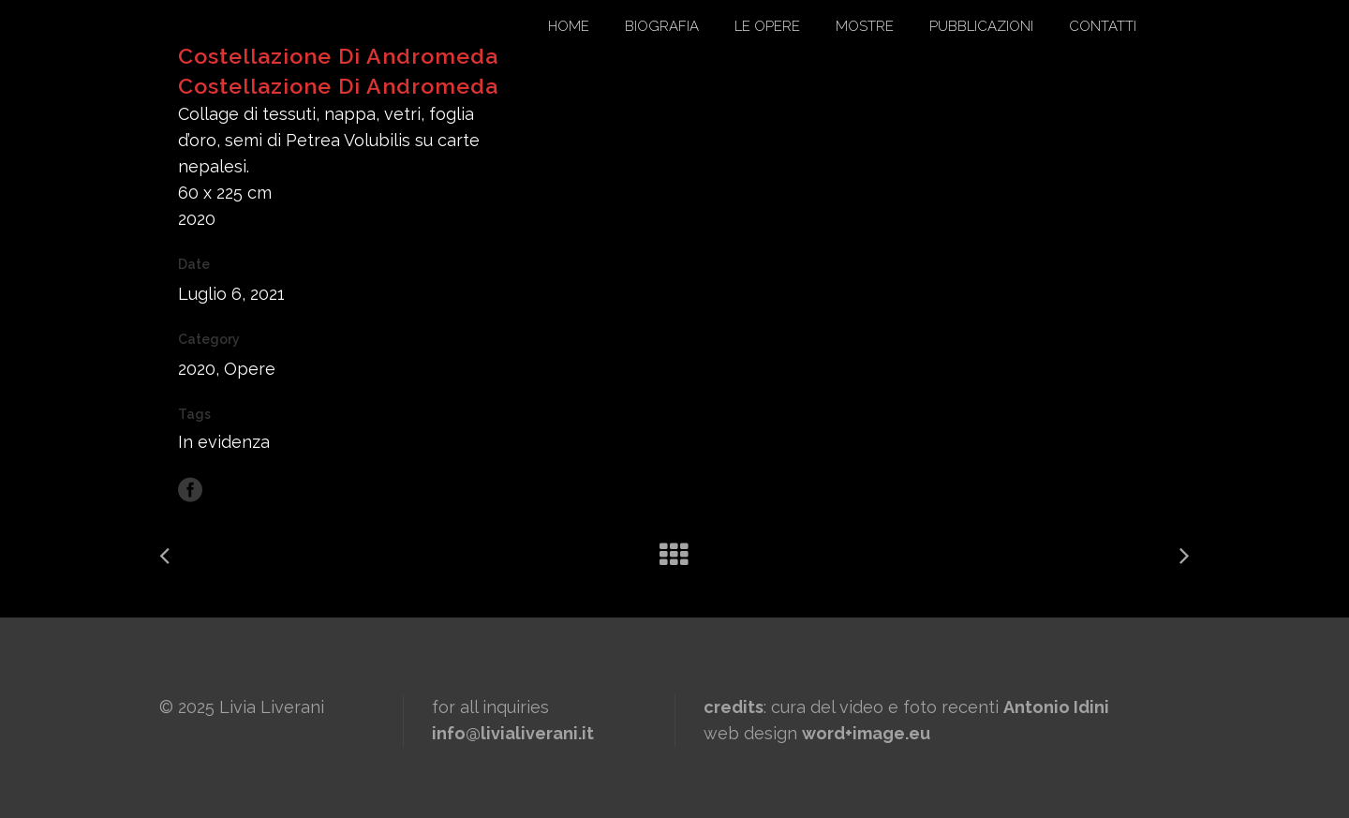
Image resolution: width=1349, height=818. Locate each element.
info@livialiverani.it (513, 733)
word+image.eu (866, 733)
